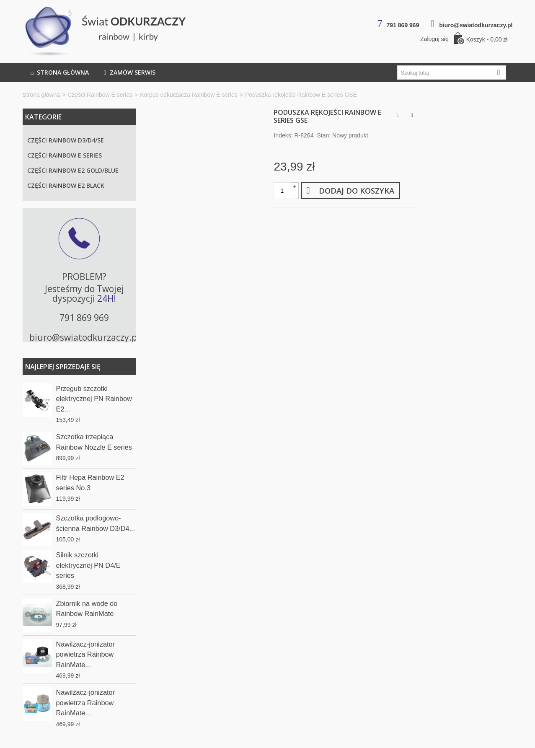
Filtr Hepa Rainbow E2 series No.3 (90, 482)
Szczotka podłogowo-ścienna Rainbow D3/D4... (95, 523)
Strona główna (59, 72)
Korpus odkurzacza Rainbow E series (189, 94)
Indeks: (283, 135)
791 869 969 (403, 25)
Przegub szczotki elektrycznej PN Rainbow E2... (94, 399)
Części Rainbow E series (99, 94)
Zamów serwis (128, 72)
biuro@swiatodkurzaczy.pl (475, 25)
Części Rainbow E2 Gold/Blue (73, 170)
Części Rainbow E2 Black (65, 185)
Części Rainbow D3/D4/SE (65, 140)
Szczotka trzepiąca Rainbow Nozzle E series (94, 441)
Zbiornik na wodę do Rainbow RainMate (87, 608)
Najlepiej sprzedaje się (63, 366)
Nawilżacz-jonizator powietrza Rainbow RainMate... (85, 654)
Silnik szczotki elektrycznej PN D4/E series (88, 565)
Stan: (324, 135)
